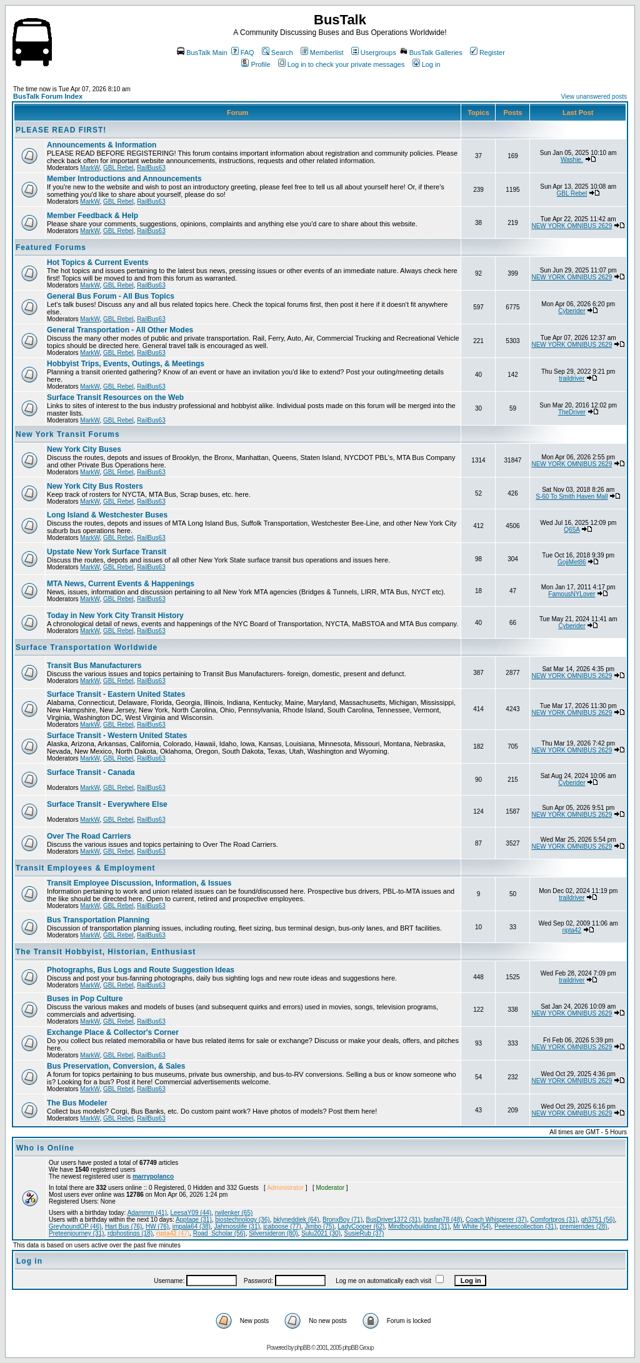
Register (487, 52)
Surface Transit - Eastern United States (116, 694)
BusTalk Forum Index (47, 96)
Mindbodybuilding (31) (418, 1226)
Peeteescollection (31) (525, 1226)
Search (277, 52)
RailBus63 (151, 167)
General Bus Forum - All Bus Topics (110, 296)
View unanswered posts (594, 96)
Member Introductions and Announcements (124, 178)
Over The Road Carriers (89, 836)
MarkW (89, 167)
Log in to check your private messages (341, 64)
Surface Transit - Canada (91, 772)
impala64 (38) (191, 1226)
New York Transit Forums (68, 434)
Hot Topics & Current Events (97, 262)
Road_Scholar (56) (219, 1233)
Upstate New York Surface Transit (106, 551)
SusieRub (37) (364, 1233)
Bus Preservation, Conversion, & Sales (116, 1066)
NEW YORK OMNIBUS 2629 (571, 225)
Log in (426, 64)
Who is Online (45, 1148)
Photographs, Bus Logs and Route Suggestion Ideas (140, 970)
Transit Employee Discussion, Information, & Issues (139, 883)
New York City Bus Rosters (95, 486)
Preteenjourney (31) (76, 1233)
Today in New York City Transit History (115, 615)
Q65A (571, 529)
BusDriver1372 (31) (393, 1219)
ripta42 (572, 930)
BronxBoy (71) (342, 1219)
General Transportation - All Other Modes (120, 330)
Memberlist (322, 52)
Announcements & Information (101, 145)
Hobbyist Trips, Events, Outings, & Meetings (125, 363)
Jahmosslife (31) (236, 1226)
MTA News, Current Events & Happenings (120, 583)
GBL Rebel (118, 167)
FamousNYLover (571, 594)
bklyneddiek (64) (296, 1219)
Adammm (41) (147, 1212)
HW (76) (157, 1226)
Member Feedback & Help (92, 215)
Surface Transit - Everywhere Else (107, 804)
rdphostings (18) (130, 1233)
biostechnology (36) (242, 1219)
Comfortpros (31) (554, 1219)
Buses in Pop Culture (84, 998)
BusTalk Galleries (431, 52)
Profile (255, 64)
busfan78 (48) (443, 1219)
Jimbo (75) (319, 1226)
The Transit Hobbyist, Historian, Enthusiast (106, 951)
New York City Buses (84, 449)
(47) (172, 1233)
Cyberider (571, 310)
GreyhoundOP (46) (75, 1226)
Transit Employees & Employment (85, 868)
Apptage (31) (194, 1219)
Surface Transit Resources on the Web (115, 397)
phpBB (302, 1347)
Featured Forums (51, 247)
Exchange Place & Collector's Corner (113, 1032)
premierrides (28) (584, 1226)
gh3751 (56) (598, 1219)
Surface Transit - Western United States (117, 735)
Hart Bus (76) (123, 1226)
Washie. (572, 159)
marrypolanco (153, 1176)
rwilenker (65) (234, 1212)
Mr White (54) (472, 1226)
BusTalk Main (202, 52)
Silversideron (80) (273, 1233)
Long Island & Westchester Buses (107, 515)
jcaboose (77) (282, 1226)
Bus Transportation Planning (98, 920)
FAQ (242, 52)
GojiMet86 (572, 562)
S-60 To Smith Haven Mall (572, 496)
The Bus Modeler (77, 1103)
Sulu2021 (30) (321, 1233)
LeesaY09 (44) (191, 1212)
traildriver (571, 378)
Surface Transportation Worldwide (87, 647)
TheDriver (572, 412)
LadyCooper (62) (361, 1226)
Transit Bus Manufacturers (94, 665)
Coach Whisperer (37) (496, 1219)
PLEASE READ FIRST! (61, 130)
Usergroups (373, 52)
